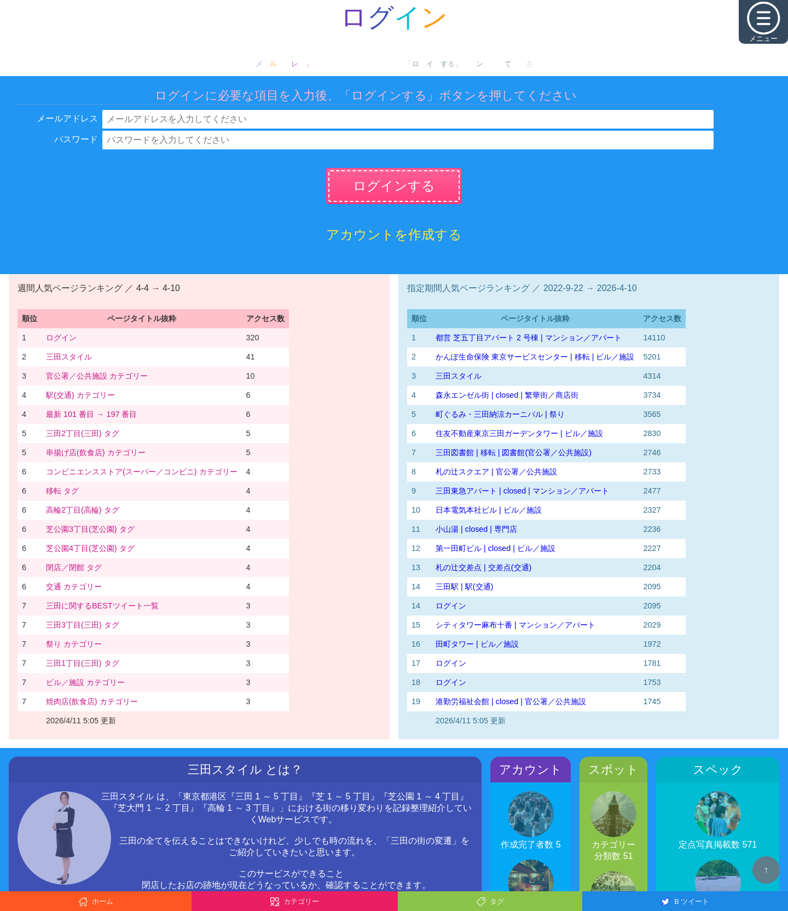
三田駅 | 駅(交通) (464, 586)
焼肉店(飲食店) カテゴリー (92, 701)
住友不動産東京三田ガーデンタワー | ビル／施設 (519, 433)
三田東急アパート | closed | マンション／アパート (522, 490)
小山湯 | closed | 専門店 (476, 529)
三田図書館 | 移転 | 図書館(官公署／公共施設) (514, 452)
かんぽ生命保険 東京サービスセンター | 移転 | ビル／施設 (535, 356)
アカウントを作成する (394, 234)
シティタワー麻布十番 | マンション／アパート (515, 624)
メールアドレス (67, 118)
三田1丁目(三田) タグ (82, 663)
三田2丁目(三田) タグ (82, 433)
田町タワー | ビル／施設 (477, 644)
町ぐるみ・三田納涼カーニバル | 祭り (500, 414)
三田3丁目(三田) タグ (82, 624)
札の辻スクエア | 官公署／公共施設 (496, 471)
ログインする (394, 185)
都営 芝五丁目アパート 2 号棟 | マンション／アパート (529, 337)
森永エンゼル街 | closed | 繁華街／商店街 (507, 395)
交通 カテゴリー (74, 586)
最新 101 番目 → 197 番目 (91, 414)
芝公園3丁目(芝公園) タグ (90, 529)
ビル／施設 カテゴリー (85, 682)
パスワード (76, 139)
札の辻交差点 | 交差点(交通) (483, 567)
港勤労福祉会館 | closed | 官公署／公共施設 (511, 701)
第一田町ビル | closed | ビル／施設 (495, 548)
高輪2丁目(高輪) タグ (82, 510)
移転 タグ (62, 490)
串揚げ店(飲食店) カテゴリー (96, 452)
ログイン (61, 337)
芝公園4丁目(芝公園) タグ (90, 548)
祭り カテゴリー (74, 644)
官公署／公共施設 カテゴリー (97, 376)
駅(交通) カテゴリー (80, 395)
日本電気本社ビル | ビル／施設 (489, 510)
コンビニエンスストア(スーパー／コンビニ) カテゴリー (141, 471)
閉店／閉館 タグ (74, 567)
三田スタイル (69, 356)
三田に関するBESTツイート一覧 (102, 605)
